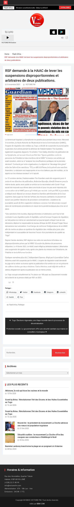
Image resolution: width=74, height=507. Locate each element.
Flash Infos (13, 305)
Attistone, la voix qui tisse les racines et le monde (26, 391)
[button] (37, 20)
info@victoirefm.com (13, 485)
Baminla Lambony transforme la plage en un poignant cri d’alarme (33, 446)
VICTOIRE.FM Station (9, 42)
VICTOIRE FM (30, 84)
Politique (21, 305)
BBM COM (41, 504)
